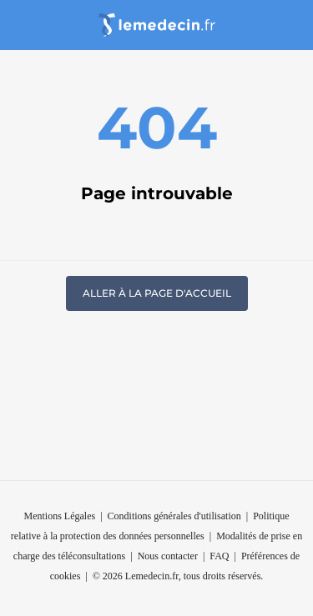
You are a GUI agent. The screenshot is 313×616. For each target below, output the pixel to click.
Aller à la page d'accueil (157, 293)
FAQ (219, 556)
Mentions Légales (60, 516)
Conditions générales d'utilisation (174, 516)
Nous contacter (168, 556)
